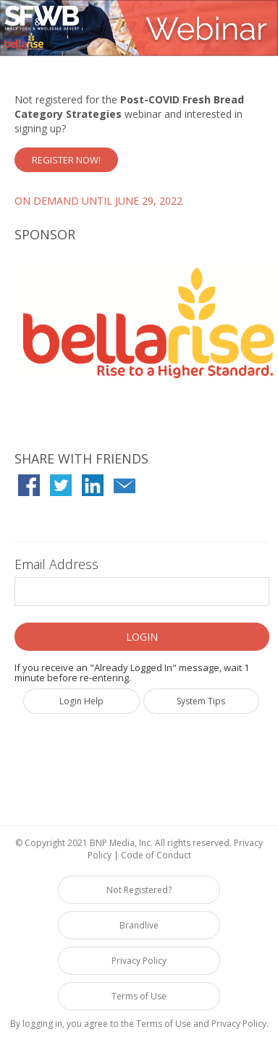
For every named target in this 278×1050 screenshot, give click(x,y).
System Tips (201, 701)
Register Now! (66, 159)
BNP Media (112, 843)
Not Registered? (139, 890)
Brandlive (139, 925)
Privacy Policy (139, 961)
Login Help (81, 701)
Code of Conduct (156, 855)
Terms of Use (139, 996)
